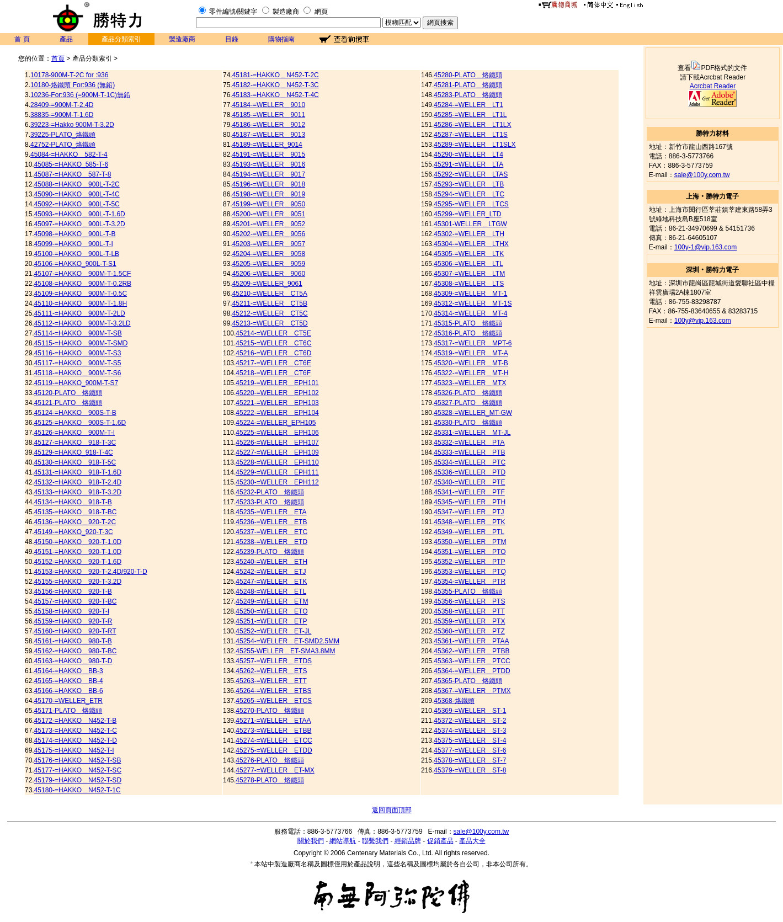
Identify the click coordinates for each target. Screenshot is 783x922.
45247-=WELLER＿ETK (271, 581)
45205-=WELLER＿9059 (268, 264)
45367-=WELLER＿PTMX (472, 691)
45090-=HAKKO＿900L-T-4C (77, 194)
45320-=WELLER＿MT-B (471, 363)
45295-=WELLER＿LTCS (471, 204)
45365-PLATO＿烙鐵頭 (468, 681)
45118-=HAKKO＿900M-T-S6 (77, 373)
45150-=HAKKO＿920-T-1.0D (77, 542)
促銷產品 (440, 841)
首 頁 (21, 39)
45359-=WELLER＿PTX (469, 621)
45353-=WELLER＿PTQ (469, 571)
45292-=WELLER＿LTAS (471, 174)
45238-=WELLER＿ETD (271, 542)
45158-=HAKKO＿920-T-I (71, 611)
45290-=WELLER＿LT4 (468, 154)
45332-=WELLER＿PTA (469, 442)
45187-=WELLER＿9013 (268, 134)
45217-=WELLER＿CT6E (273, 363)
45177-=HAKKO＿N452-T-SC (77, 770)
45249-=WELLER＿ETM (272, 601)
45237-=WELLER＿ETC (271, 532)
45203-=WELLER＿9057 (268, 244)
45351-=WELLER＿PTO (469, 552)
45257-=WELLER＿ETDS (274, 661)
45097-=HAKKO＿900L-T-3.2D (79, 224)
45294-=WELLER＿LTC (469, 194)
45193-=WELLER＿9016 (268, 164)
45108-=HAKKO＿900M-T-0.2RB (82, 283)
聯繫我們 (375, 841)
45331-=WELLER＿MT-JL (472, 432)
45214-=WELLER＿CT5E (273, 333)
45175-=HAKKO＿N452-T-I (74, 750)
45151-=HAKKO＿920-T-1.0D (77, 552)
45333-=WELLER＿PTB (469, 452)
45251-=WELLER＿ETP (271, 621)
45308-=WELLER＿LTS (469, 283)
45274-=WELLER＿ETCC (274, 740)
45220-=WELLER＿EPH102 (277, 393)
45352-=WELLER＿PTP (469, 562)
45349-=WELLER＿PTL (469, 532)
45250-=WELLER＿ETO (271, 611)
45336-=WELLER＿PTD (469, 472)
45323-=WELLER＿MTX (470, 383)
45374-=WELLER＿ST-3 (470, 730)
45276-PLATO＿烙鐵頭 (270, 760)
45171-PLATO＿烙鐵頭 (68, 711)
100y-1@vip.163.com (705, 247)
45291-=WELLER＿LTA (468, 164)
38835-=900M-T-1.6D (61, 115)
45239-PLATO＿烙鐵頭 (270, 552)
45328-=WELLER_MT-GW (473, 413)
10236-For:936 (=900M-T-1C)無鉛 (80, 95)
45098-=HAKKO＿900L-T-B (75, 234)
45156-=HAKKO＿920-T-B (73, 591)
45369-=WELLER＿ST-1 (470, 711)
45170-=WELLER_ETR (68, 701)
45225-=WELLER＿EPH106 (277, 432)
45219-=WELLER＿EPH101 (277, 383)
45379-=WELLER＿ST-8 (470, 770)
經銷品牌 (408, 841)
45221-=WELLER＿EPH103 (277, 403)
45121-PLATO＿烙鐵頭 (68, 403)
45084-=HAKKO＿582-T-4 (69, 154)
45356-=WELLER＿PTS (469, 601)
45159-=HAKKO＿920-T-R (73, 621)
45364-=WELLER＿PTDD (472, 671)
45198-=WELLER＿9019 (268, 194)
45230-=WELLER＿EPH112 (277, 482)
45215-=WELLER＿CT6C (273, 343)
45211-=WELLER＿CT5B (269, 303)
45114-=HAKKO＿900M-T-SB (78, 333)
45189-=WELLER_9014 (267, 144)
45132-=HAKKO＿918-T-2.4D (77, 482)
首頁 (58, 58)
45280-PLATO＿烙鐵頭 (468, 75)
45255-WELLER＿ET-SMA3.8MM (285, 651)
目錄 (231, 39)
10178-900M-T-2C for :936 (69, 75)
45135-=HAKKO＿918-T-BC (75, 512)
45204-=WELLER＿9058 (268, 254)
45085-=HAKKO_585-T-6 (71, 164)
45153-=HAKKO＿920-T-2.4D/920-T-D (90, 571)
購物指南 (281, 39)
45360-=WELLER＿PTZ (469, 631)
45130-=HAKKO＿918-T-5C (75, 462)
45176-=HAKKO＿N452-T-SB (77, 760)
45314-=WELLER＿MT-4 (470, 313)
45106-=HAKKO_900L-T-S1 (75, 264)
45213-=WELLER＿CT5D (270, 323)
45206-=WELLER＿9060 (268, 274)
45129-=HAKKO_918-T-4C (73, 452)
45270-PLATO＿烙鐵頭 (270, 711)
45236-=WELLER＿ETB (271, 522)
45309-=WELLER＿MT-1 (470, 293)
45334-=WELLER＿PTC (469, 462)
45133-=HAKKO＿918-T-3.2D (77, 492)
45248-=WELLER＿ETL (271, 591)
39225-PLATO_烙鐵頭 (62, 134)
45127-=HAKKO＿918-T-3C (75, 442)
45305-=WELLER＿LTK (469, 254)
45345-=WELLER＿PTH (469, 502)
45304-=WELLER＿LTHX (471, 244)
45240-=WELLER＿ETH (271, 562)
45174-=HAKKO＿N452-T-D (75, 740)
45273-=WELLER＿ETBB (273, 730)
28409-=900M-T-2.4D (61, 105)
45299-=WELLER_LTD (467, 214)
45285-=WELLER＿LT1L (470, 115)
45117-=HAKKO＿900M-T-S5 (77, 363)
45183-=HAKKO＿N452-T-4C (275, 95)
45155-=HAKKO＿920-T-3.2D (77, 581)
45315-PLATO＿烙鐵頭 (468, 323)
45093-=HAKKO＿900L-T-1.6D (79, 214)
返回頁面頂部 (392, 810)
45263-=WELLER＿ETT (271, 681)
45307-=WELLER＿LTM (469, 274)
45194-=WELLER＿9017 (268, 174)
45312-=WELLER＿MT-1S (473, 303)
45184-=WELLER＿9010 (268, 105)
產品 (66, 39)
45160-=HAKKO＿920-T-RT (75, 631)
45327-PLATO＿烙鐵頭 (468, 403)
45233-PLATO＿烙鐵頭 (270, 502)
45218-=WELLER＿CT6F (273, 373)
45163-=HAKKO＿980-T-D (73, 661)
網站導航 (342, 841)
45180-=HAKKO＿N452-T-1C (77, 790)
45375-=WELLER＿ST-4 (470, 740)
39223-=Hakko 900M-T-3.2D (72, 125)
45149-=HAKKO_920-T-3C (73, 532)
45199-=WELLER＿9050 (268, 204)
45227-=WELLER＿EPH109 (277, 452)
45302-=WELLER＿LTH (469, 234)
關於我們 (310, 841)
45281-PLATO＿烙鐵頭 (468, 85)
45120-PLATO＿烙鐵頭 (68, 393)
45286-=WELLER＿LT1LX (472, 125)
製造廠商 (286, 11)
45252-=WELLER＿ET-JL (273, 631)
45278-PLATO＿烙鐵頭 (270, 780)
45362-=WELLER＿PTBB (471, 651)
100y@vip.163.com (702, 320)
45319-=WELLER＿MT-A (471, 353)
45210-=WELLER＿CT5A (269, 293)
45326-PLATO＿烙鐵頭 (468, 393)
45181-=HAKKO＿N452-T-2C (275, 75)
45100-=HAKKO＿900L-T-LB (76, 254)
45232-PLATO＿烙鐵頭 (270, 492)
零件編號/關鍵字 (233, 11)
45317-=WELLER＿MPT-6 (473, 343)
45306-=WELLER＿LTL (468, 264)
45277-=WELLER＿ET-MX (275, 770)
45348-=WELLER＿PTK (469, 522)
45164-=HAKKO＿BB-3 (68, 671)
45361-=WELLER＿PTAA (471, 641)
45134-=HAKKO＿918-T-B (73, 502)
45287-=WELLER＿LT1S (471, 134)
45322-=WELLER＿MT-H (471, 373)
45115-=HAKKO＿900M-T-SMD (81, 343)
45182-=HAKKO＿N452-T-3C (275, 85)
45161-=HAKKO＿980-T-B (73, 641)
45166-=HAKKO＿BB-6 (68, 691)
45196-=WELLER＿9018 (268, 184)
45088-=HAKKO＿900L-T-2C (77, 184)
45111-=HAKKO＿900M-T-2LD (79, 313)
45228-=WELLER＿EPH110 (277, 462)
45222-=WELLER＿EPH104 (277, 413)
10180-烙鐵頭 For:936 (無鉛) (72, 85)
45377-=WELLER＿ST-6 (470, 750)
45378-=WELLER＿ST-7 (470, 760)
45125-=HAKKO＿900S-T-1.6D (80, 423)
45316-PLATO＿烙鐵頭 (468, 333)
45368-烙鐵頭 (454, 701)
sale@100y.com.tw (702, 175)
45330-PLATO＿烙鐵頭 (468, 423)
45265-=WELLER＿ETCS (274, 701)
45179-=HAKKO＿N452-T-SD (77, 780)
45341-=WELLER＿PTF (469, 492)
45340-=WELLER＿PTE (469, 482)
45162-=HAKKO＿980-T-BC (75, 651)
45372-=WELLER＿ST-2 (470, 720)
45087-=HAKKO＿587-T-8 (72, 174)
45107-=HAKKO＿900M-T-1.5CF (82, 274)
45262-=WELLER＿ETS (271, 671)
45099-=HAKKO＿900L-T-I (73, 244)
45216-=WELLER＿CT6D (273, 353)
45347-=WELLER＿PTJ (469, 512)
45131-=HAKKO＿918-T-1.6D (77, 472)
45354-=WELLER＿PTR (469, 581)
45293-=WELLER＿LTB (469, 184)
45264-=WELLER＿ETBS (273, 691)
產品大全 (472, 841)
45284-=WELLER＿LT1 (468, 105)
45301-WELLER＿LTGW (470, 224)
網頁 (321, 11)
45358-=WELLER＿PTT (469, 611)
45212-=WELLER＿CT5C (270, 313)
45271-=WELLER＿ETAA (273, 720)
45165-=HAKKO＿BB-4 (68, 681)
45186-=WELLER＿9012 (268, 125)
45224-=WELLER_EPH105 (276, 423)
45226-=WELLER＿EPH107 (277, 442)
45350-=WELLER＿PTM (470, 542)
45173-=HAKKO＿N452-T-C (75, 730)
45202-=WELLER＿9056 (268, 234)
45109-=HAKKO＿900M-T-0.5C (80, 293)
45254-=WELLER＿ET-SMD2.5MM (287, 641)
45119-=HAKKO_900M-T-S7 (76, 383)
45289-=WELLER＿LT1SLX (474, 144)
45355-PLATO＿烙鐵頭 (468, 591)
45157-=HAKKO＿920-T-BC (75, 601)
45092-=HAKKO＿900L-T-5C (77, 204)
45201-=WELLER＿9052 (268, 224)
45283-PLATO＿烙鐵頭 (468, 95)
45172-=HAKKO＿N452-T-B (75, 720)
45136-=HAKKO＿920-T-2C (75, 522)
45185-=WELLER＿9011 (268, 115)
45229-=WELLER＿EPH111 (277, 472)
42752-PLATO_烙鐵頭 (62, 144)
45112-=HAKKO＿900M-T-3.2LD (82, 323)
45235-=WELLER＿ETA (271, 512)
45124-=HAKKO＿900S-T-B (75, 413)
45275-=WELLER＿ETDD (274, 750)
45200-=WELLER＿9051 (268, 214)
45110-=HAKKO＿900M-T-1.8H (80, 303)
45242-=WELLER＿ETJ (271, 571)
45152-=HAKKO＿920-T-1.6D (77, 562)
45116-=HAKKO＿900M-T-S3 (77, 353)
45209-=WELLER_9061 (267, 283)
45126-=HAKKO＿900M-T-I (74, 432)
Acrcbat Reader (713, 86)
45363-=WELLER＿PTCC (472, 661)
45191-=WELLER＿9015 (268, 154)
